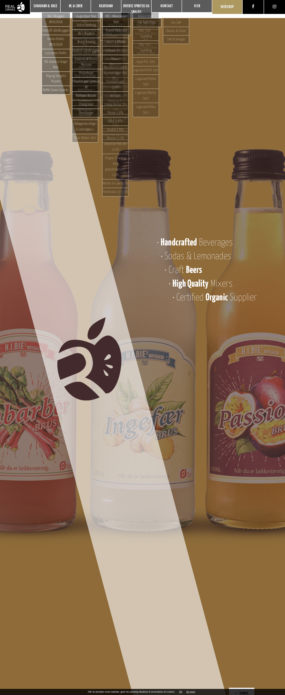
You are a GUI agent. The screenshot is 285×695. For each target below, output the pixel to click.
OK (180, 691)
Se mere (190, 691)
